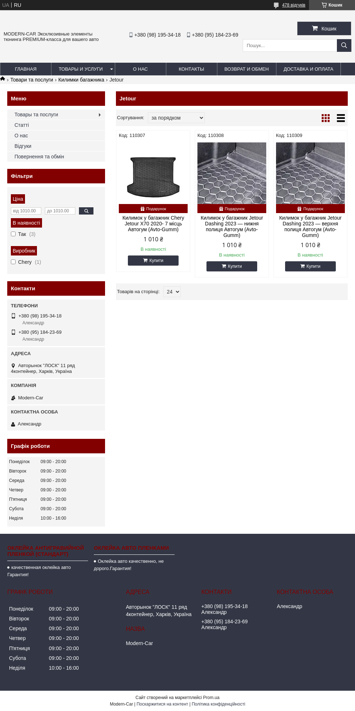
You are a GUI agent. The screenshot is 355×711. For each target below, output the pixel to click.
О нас (140, 69)
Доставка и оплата (308, 69)
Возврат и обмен (247, 69)
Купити (156, 260)
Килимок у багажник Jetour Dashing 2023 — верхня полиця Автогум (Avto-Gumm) (310, 226)
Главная (26, 69)
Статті (21, 125)
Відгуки (23, 146)
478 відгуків (293, 5)
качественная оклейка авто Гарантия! (39, 571)
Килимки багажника (81, 80)
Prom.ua (211, 697)
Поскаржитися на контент (162, 704)
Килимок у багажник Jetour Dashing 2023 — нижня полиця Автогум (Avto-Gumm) (232, 226)
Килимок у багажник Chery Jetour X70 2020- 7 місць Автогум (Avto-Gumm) (153, 223)
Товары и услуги (81, 69)
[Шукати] (344, 45)
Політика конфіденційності (218, 704)
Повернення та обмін (39, 156)
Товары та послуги (36, 114)
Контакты (191, 69)
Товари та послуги (31, 80)
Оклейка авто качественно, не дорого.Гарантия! (129, 564)
